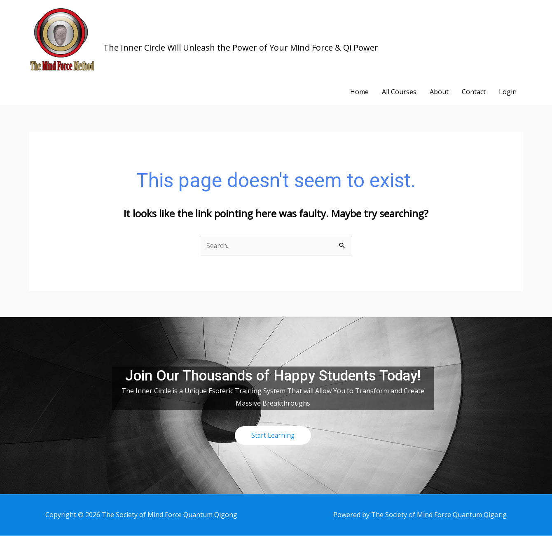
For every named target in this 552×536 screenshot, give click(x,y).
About (439, 92)
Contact (474, 92)
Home (359, 92)
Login (508, 92)
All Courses (399, 92)
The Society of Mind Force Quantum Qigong (252, 33)
